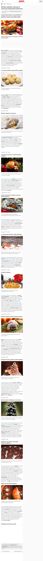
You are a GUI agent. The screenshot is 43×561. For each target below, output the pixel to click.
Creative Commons (4, 546)
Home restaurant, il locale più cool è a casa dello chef (6, 551)
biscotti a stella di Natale (10, 259)
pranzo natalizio (10, 386)
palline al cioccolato (17, 468)
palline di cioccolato (15, 506)
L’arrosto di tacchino (5, 179)
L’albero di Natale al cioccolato (12, 425)
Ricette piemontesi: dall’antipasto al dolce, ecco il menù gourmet (17, 551)
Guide (4, 3)
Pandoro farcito (5, 382)
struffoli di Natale (5, 295)
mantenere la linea (15, 302)
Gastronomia (9, 3)
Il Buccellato (8, 343)
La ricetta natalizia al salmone (7, 136)
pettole (12, 94)
